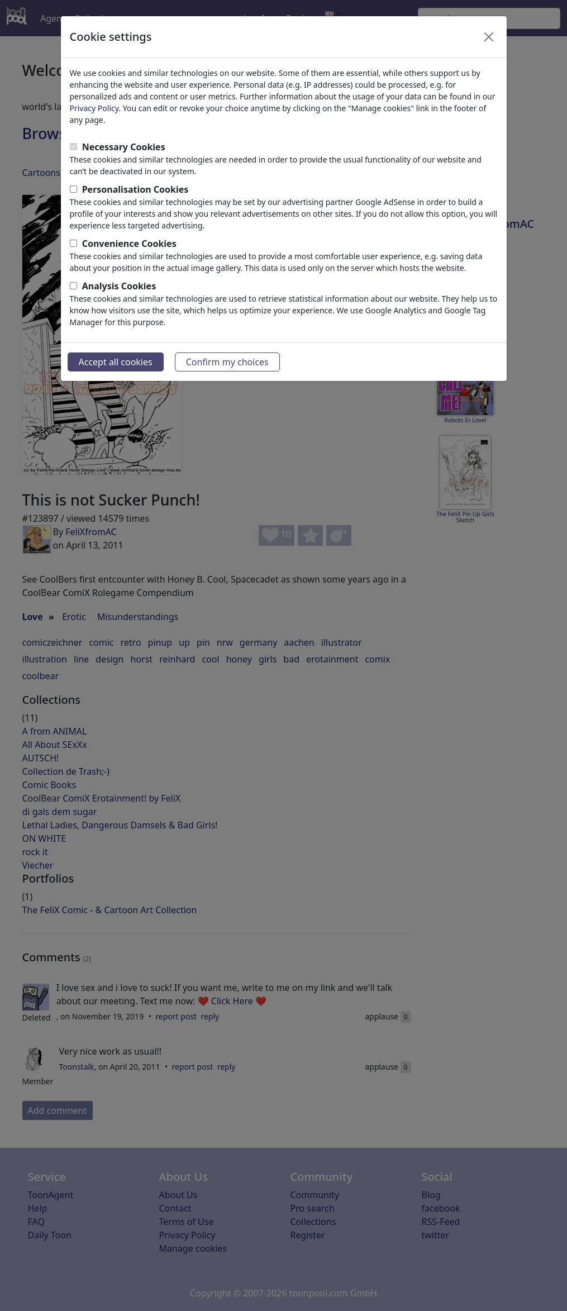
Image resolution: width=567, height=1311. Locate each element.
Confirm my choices (227, 362)
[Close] (489, 37)
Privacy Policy (94, 108)
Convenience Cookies (129, 243)
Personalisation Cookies (135, 189)
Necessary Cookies (123, 147)
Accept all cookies (116, 362)
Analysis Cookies (119, 286)
